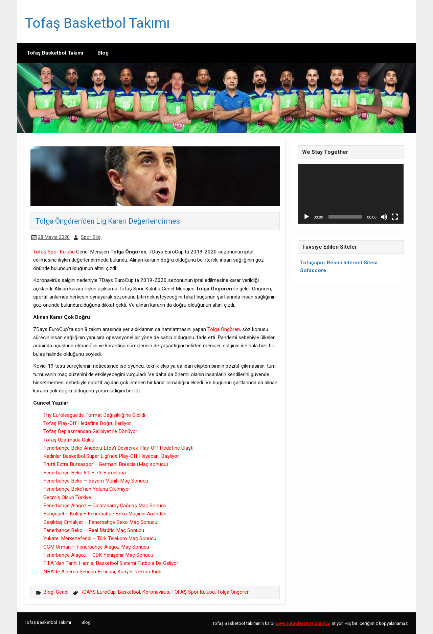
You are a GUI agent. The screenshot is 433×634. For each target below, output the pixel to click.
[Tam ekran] (394, 216)
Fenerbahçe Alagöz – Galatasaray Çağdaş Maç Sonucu (104, 506)
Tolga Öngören (223, 329)
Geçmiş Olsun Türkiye (67, 497)
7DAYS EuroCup (98, 592)
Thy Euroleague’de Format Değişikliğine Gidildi (94, 415)
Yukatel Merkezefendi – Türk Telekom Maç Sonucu (99, 538)
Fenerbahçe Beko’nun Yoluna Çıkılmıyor (86, 489)
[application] (351, 194)
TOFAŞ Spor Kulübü (193, 592)
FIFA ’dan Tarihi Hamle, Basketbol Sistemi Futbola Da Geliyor (110, 563)
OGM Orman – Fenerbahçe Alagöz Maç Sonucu (96, 547)
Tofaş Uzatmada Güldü (68, 440)
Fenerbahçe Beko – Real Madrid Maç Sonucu (93, 530)
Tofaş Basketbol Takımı (97, 23)
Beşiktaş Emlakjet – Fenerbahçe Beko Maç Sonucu (100, 522)
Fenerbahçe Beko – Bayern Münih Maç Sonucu (95, 481)
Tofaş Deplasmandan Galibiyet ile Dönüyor (90, 431)
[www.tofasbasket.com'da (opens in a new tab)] (303, 623)
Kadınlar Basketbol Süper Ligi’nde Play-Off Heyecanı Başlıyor (111, 456)
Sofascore (313, 270)
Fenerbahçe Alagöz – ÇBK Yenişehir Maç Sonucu (98, 555)
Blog (103, 53)
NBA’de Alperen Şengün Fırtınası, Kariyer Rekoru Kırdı (102, 572)
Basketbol (129, 592)
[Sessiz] (384, 216)
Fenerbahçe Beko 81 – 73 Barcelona (84, 473)
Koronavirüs (155, 592)
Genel (62, 592)
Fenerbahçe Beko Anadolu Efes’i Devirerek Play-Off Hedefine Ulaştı (118, 448)
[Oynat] (306, 216)
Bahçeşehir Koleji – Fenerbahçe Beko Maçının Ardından (104, 514)
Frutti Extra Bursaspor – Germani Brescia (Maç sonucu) (105, 464)
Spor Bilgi (91, 237)
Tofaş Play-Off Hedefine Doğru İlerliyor (87, 423)
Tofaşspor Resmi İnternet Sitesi (339, 263)
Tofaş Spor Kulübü (54, 252)
